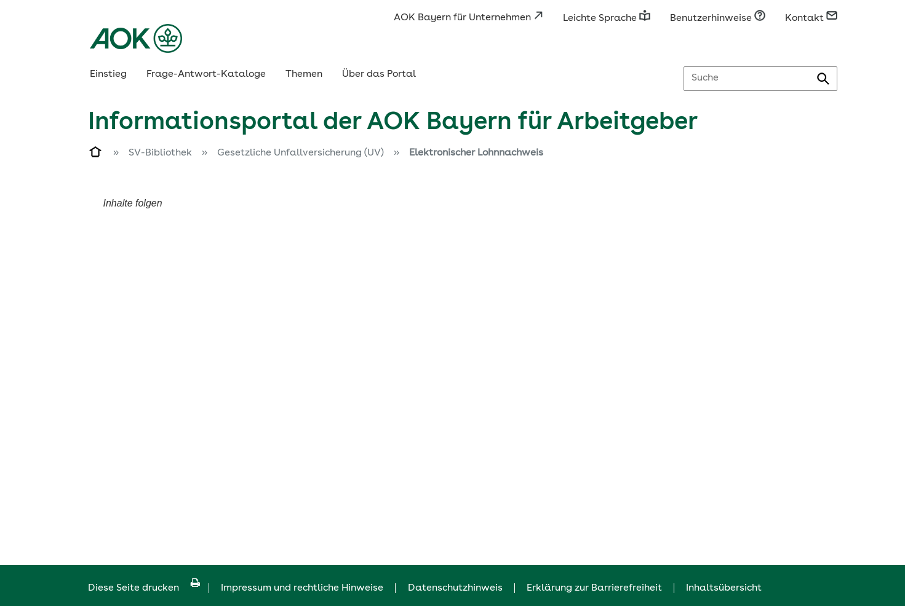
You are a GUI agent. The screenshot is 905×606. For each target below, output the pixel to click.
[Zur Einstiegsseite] (96, 154)
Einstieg (108, 74)
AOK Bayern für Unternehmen (468, 18)
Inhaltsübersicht (724, 588)
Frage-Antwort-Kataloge (206, 74)
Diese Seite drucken (144, 588)
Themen (303, 74)
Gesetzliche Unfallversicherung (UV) (300, 153)
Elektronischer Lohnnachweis (476, 153)
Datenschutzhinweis (455, 588)
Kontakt (811, 18)
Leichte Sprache (606, 18)
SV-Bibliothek (160, 153)
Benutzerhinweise (717, 18)
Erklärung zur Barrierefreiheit (594, 588)
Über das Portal (379, 74)
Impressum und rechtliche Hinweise (302, 588)
